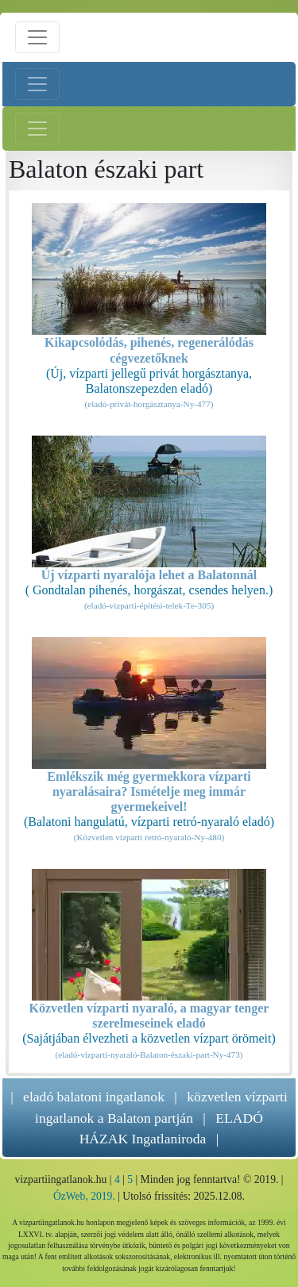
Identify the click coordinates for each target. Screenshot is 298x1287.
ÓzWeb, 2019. (84, 1196)
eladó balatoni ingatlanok (93, 1097)
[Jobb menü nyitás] (37, 128)
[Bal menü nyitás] (37, 84)
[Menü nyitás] (37, 37)
